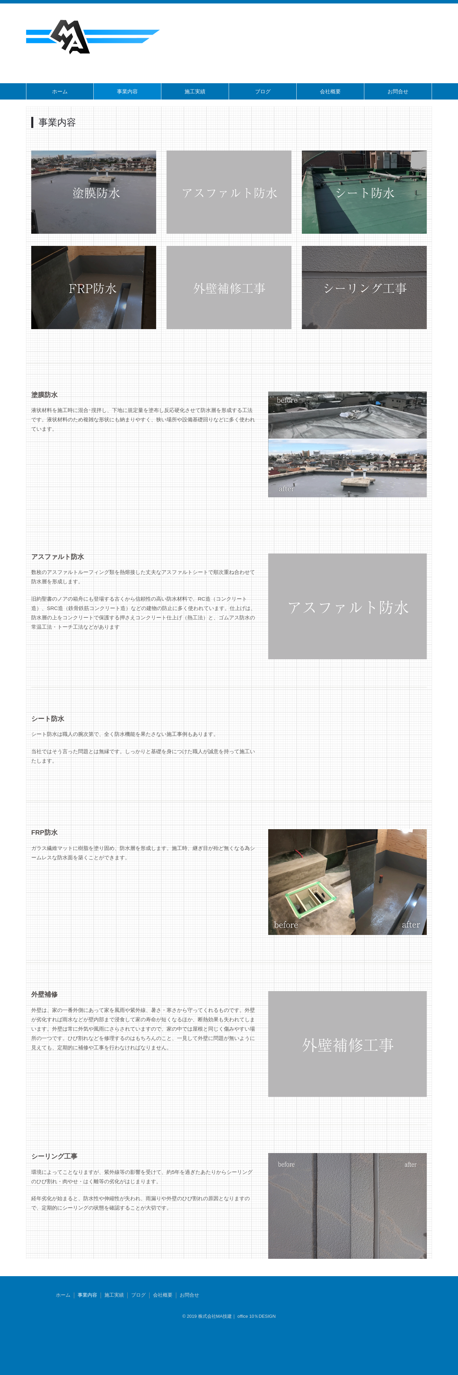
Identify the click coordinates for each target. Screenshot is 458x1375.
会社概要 (330, 91)
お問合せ (398, 91)
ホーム (60, 91)
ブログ (263, 91)
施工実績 (195, 91)
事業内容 (127, 91)
